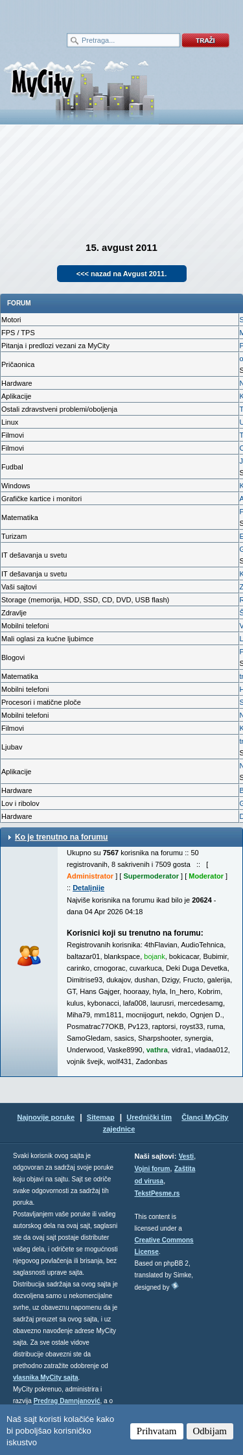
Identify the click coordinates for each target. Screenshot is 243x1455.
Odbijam (210, 1431)
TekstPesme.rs (157, 1193)
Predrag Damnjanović (67, 1400)
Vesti (186, 1156)
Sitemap (101, 1117)
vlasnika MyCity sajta (45, 1377)
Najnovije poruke (46, 1117)
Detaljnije (88, 888)
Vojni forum (152, 1168)
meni (61, 13)
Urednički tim (149, 1117)
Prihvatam (157, 1431)
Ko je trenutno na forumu (61, 837)
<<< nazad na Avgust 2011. (121, 274)
